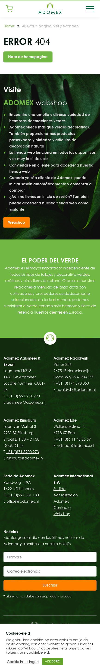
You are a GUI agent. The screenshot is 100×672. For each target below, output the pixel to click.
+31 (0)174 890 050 (72, 383)
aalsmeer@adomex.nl (25, 402)
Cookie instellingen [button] (23, 661)
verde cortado (40, 306)
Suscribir (50, 585)
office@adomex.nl (22, 501)
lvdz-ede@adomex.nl (75, 445)
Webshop (16, 222)
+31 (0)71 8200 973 (22, 451)
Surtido (59, 488)
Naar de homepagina (28, 56)
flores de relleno (46, 280)
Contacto (62, 507)
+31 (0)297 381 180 (22, 495)
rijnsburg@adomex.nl (25, 458)
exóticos (12, 280)
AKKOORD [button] (52, 661)
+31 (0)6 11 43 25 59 (73, 439)
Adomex (61, 501)
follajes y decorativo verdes (65, 274)
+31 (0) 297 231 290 (23, 396)
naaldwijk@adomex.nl (76, 389)
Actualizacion (65, 495)
